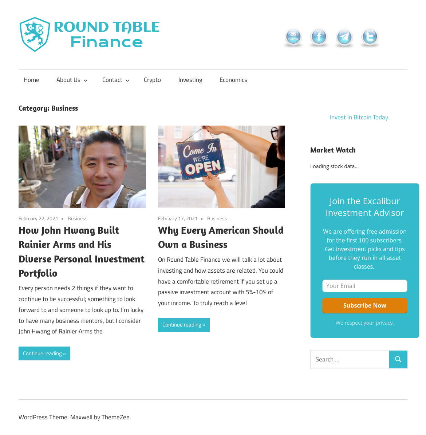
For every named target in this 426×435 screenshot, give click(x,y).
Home (31, 79)
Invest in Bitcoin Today (359, 117)
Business (78, 218)
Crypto (152, 79)
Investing (190, 79)
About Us (72, 79)
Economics (233, 79)
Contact (116, 79)
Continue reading (42, 353)
